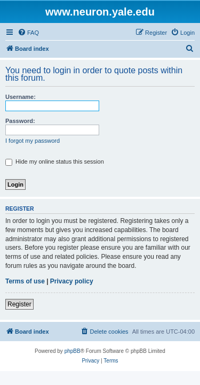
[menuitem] (28, 32)
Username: (20, 97)
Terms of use (25, 281)
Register (19, 304)
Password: (20, 121)
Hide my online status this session (54, 161)
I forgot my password (32, 140)
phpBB (73, 351)
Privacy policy (71, 281)
